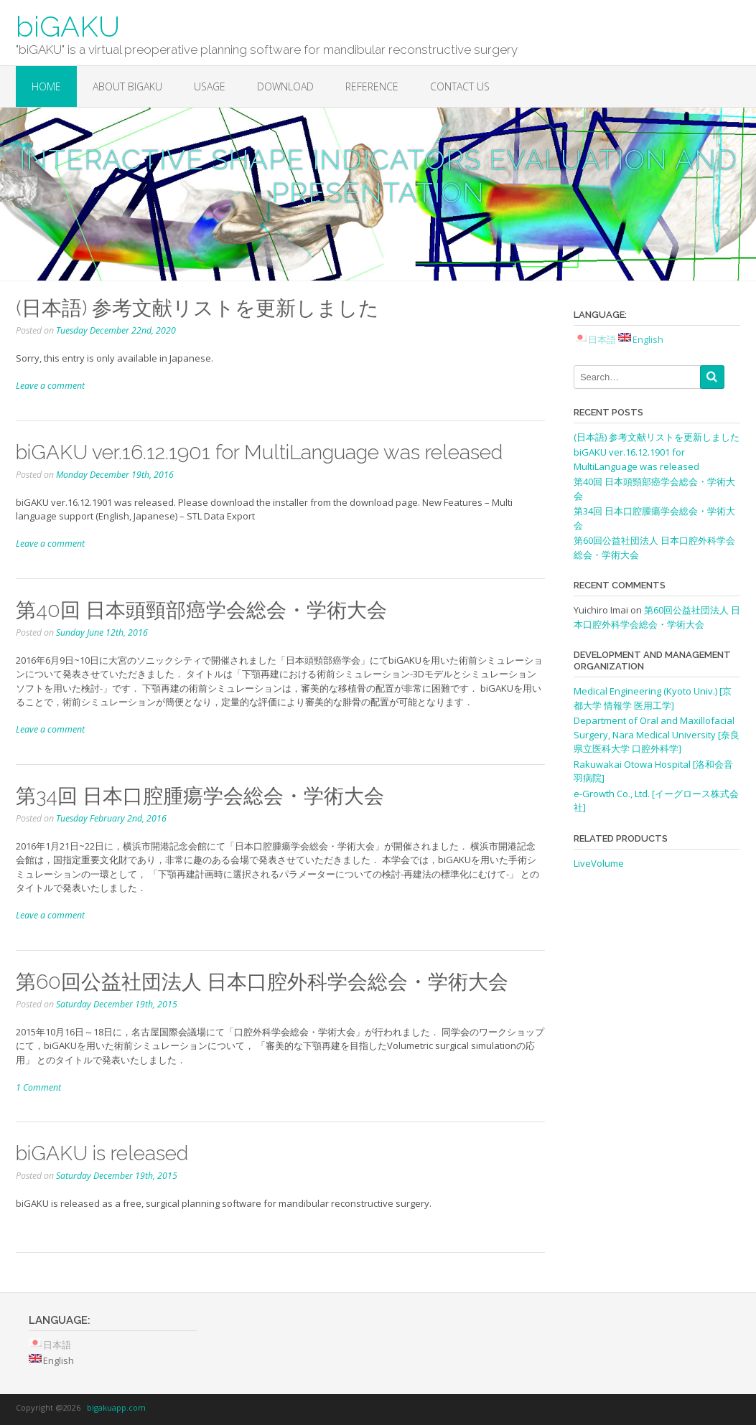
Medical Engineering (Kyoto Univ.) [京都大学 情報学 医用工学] (653, 698)
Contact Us (460, 86)
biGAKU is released (102, 1153)
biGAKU (68, 26)
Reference (371, 86)
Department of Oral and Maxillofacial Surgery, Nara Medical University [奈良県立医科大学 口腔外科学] (656, 734)
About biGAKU (127, 86)
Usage (209, 86)
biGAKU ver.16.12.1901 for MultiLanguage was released (259, 452)
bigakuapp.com (116, 1407)
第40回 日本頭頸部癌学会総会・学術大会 (201, 610)
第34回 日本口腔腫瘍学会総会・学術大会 (200, 796)
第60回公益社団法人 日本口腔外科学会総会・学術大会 (262, 982)
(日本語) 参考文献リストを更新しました (197, 308)
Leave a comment (50, 386)
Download (285, 86)
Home (46, 86)
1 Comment (38, 1087)
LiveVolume (599, 863)
